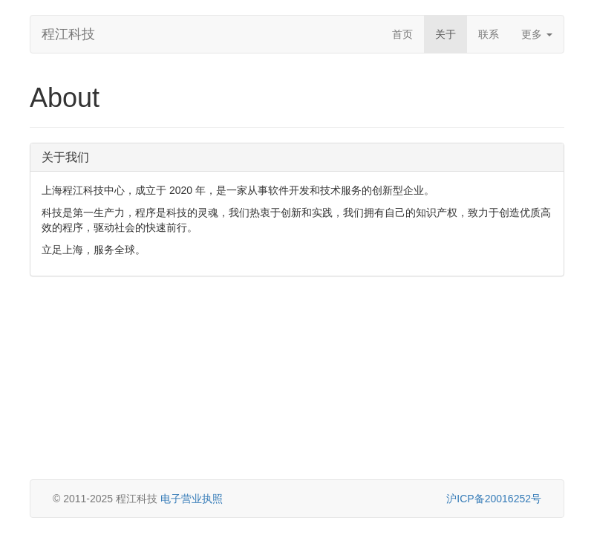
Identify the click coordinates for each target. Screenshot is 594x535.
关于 (445, 34)
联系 (488, 34)
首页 (402, 34)
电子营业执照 (191, 499)
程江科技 (68, 34)
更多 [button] (536, 34)
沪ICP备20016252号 (493, 499)
